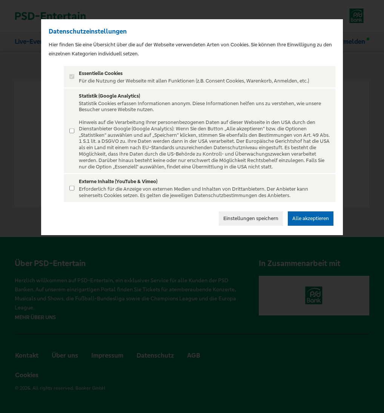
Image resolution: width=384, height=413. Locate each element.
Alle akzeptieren (310, 218)
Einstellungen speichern (250, 218)
